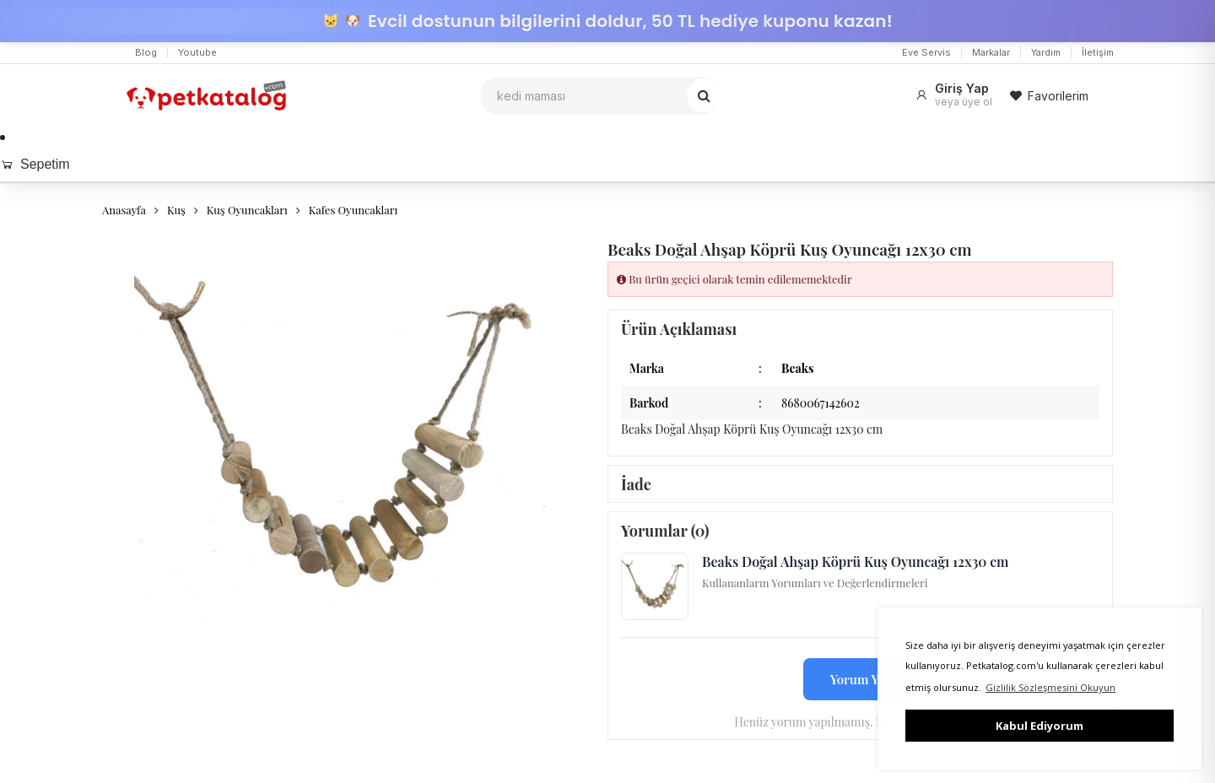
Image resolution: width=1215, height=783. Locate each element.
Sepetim (35, 164)
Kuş (176, 209)
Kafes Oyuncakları (353, 209)
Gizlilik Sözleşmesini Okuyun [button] (1050, 687)
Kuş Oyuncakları (247, 209)
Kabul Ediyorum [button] (1039, 725)
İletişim (1098, 52)
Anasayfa (124, 209)
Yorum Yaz (860, 679)
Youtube (197, 52)
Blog (146, 52)
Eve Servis (926, 52)
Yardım (1046, 52)
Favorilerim (1048, 96)
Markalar (991, 52)
